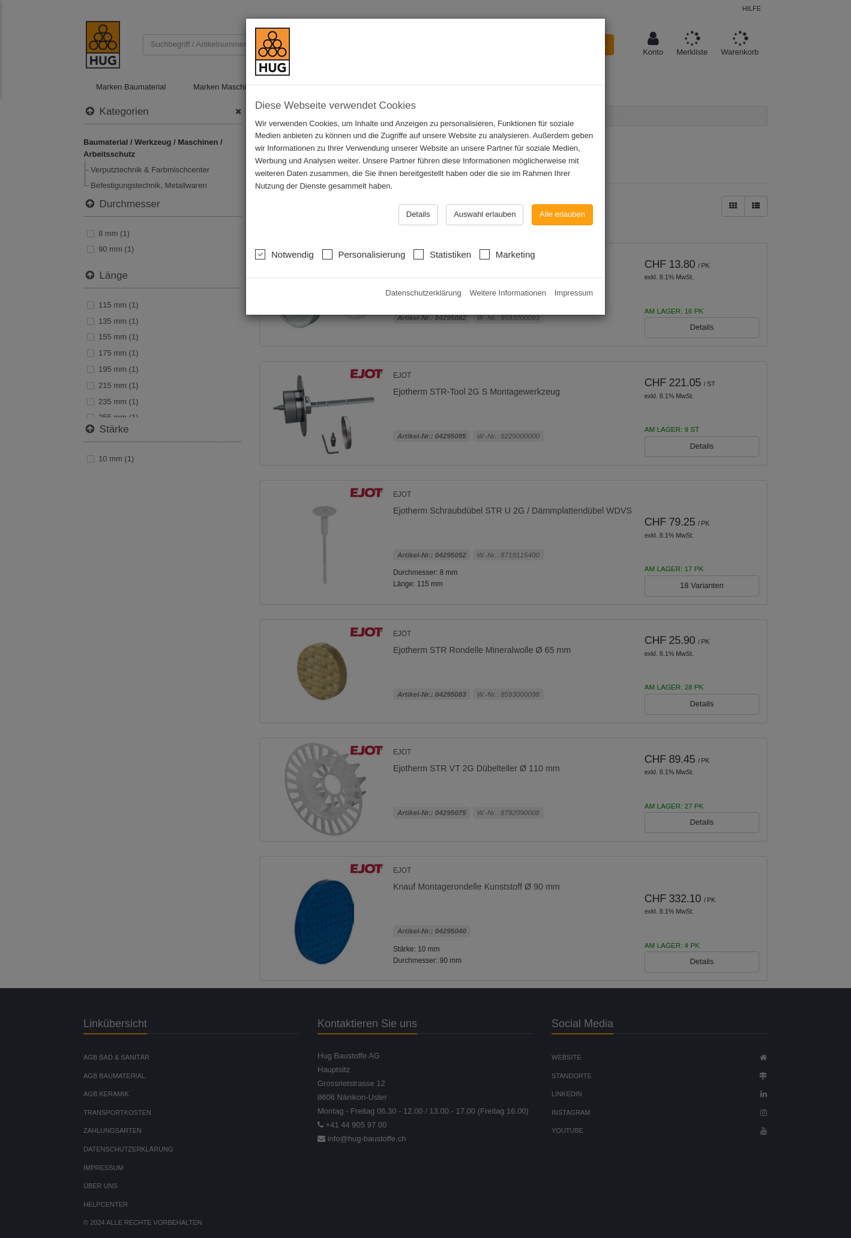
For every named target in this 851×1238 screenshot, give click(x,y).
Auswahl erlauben (485, 146)
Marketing (507, 186)
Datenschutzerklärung (423, 225)
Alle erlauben (562, 146)
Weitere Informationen (507, 225)
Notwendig (284, 186)
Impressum (574, 225)
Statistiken (442, 186)
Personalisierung (364, 186)
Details (418, 146)
